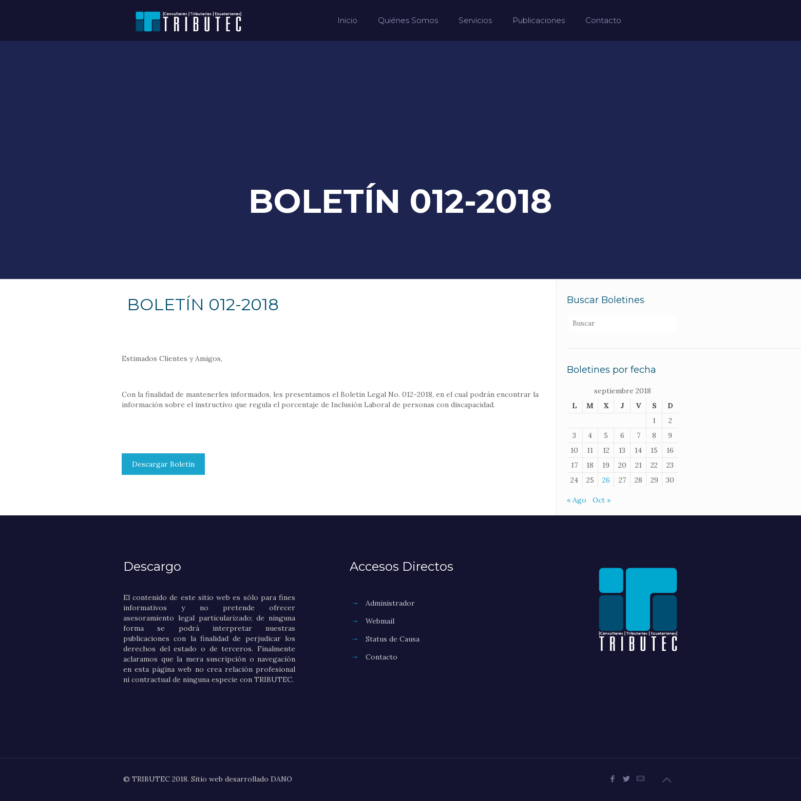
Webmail (380, 621)
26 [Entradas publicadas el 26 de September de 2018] (606, 480)
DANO (281, 779)
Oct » (602, 500)
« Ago (576, 500)
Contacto (381, 657)
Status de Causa (392, 639)
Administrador (390, 603)
